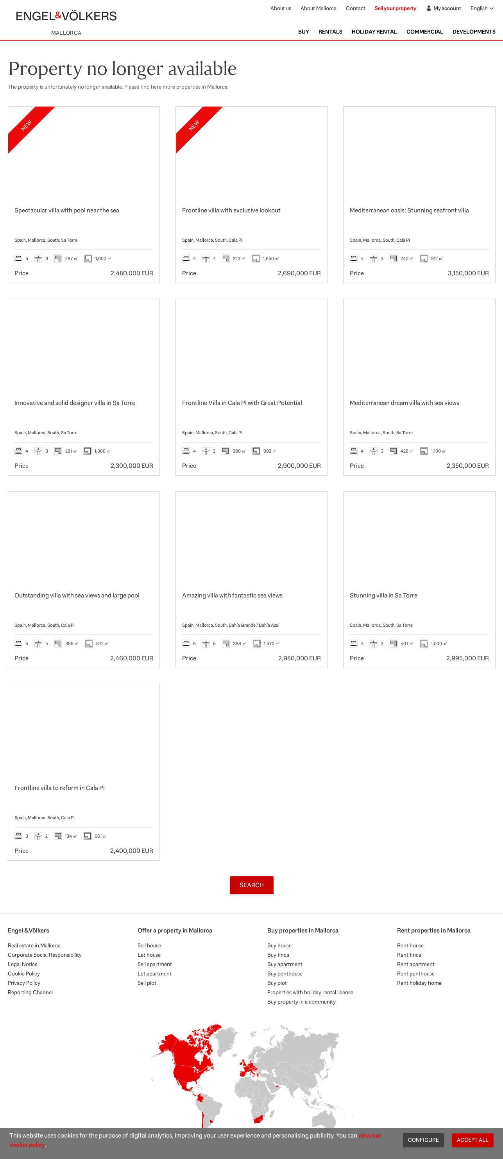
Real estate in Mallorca (34, 945)
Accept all (473, 1139)
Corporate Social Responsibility (45, 954)
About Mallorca (319, 8)
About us (280, 8)
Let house (149, 954)
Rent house (410, 945)
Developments (474, 31)
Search (252, 885)
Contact (355, 8)
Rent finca (409, 954)
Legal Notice (23, 964)
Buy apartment (285, 964)
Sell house (149, 945)
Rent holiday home (419, 982)
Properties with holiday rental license (310, 992)
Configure (423, 1139)
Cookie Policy (24, 973)
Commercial (424, 31)
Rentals (330, 31)
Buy (303, 31)
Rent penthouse (416, 973)
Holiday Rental (374, 31)
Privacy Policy (24, 982)
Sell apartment (155, 964)
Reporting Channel (30, 992)
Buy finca (278, 954)
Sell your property (395, 8)
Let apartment (155, 973)
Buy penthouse (285, 973)
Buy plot (277, 982)
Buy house (279, 945)
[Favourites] (145, 120)
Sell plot (147, 982)
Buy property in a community (301, 1001)
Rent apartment (416, 964)
